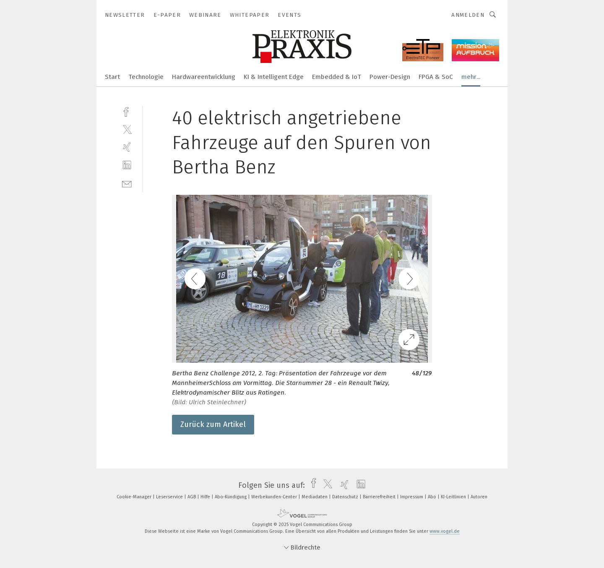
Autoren (479, 497)
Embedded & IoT (336, 77)
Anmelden (467, 14)
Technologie (146, 77)
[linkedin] (127, 165)
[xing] (127, 147)
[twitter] (127, 129)
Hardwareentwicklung (203, 77)
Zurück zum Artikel (213, 424)
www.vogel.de (445, 531)
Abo (432, 497)
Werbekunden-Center (274, 497)
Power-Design (390, 77)
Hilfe (205, 497)
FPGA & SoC (436, 77)
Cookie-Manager (135, 497)
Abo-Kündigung (231, 497)
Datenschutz (345, 497)
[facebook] (127, 111)
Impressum (412, 497)
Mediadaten (315, 497)
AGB (192, 497)
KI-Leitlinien (454, 497)
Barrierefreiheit (380, 497)
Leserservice (170, 497)
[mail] (127, 183)
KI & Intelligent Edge (274, 77)
